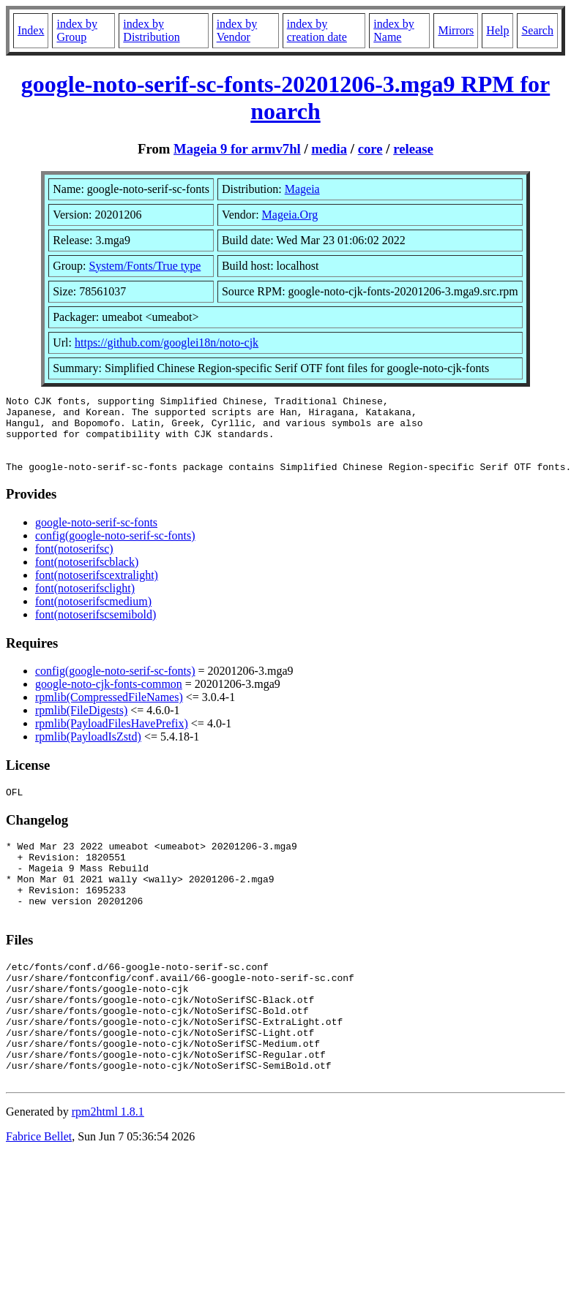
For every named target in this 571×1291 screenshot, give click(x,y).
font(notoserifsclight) (85, 603)
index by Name (393, 30)
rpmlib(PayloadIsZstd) (88, 752)
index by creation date (317, 30)
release (413, 148)
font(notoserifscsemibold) (95, 630)
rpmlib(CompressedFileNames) (109, 712)
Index (31, 30)
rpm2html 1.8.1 (108, 1168)
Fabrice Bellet (39, 1193)
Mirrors (456, 30)
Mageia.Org (290, 214)
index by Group (76, 30)
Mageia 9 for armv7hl (237, 148)
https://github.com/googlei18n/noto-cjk (166, 342)
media (329, 148)
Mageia (302, 189)
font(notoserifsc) (74, 564)
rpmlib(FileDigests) (81, 725)
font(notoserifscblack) (86, 577)
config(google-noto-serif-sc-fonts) (115, 551)
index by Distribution (151, 30)
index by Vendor (237, 30)
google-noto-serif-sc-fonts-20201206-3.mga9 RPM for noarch (285, 97)
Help (497, 30)
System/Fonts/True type (145, 266)
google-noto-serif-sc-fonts (96, 537)
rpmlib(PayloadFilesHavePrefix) (111, 738)
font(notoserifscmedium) (93, 616)
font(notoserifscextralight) (96, 590)
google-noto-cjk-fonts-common (108, 699)
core (370, 148)
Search (537, 30)
